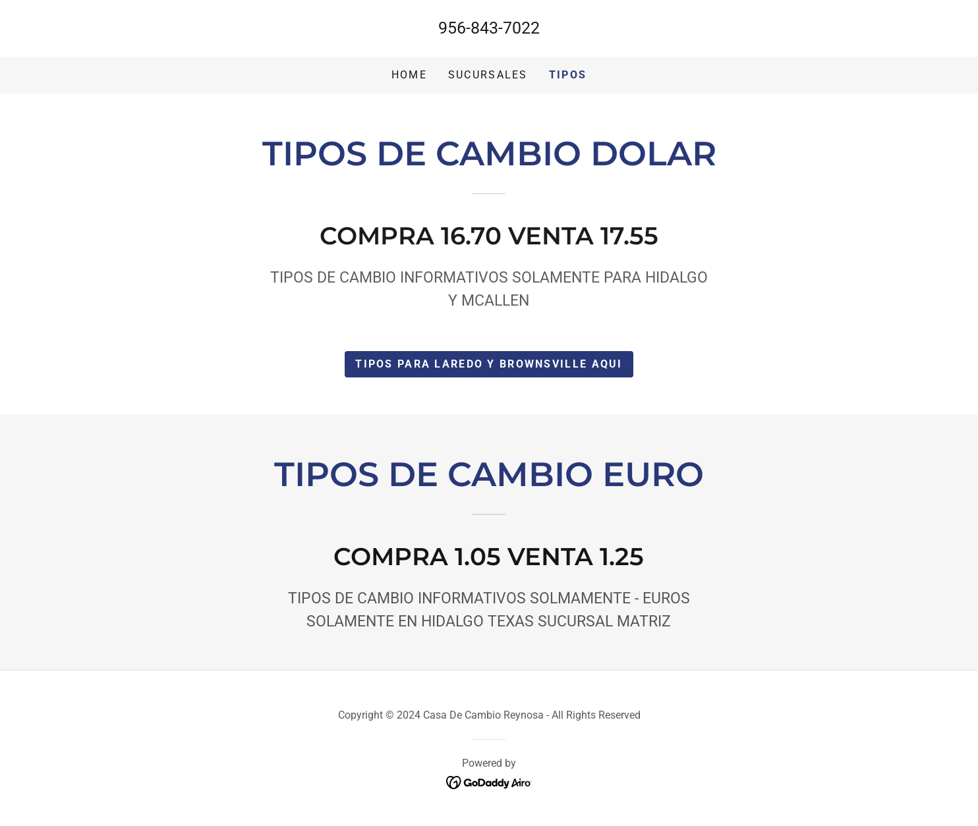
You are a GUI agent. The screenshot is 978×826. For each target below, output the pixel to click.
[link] (489, 781)
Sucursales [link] (488, 75)
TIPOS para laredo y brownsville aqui (488, 364)
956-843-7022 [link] (489, 28)
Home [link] (409, 75)
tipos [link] (568, 75)
